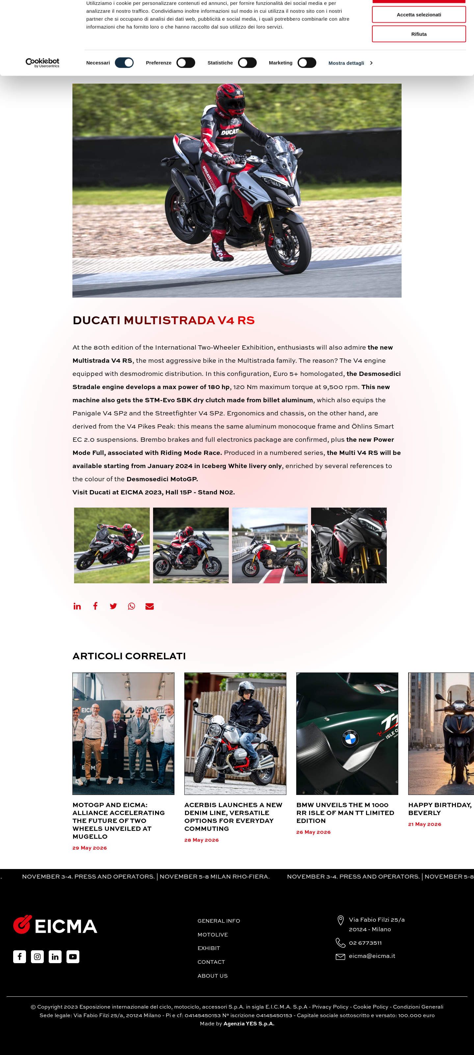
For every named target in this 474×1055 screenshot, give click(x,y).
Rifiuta (419, 55)
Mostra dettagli (346, 84)
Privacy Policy (330, 1007)
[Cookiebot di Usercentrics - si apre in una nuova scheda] (42, 84)
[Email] (153, 606)
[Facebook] (99, 606)
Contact (211, 962)
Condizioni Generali (418, 1007)
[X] (117, 606)
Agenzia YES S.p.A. (249, 1024)
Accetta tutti (419, 16)
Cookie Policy (370, 1007)
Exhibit (209, 948)
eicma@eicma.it (372, 956)
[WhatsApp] (135, 606)
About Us (213, 976)
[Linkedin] (81, 606)
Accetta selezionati (419, 36)
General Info (219, 921)
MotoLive (213, 935)
